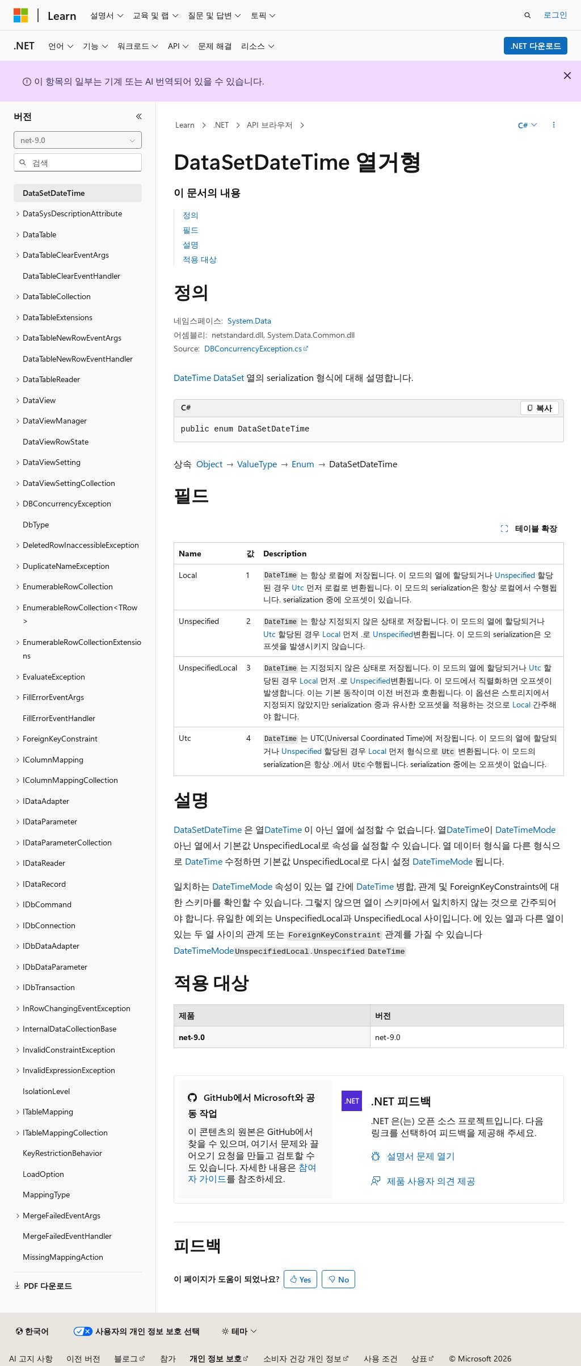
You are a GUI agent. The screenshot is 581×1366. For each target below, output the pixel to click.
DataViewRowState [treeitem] (56, 441)
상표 (419, 1358)
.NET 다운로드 (536, 45)
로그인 (555, 14)
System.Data (249, 320)
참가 (168, 1358)
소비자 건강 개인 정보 (302, 1358)
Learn (185, 124)
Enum (303, 464)
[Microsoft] (21, 15)
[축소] (139, 116)
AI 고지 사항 (31, 1358)
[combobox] (78, 140)
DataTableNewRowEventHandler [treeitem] (78, 358)
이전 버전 (83, 1358)
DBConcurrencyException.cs (253, 348)
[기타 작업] (553, 125)
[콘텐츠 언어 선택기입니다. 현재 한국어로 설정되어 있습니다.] (32, 1331)
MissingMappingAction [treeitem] (63, 1256)
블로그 (126, 1358)
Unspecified (515, 574)
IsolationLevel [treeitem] (46, 1091)
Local (331, 633)
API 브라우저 (270, 124)
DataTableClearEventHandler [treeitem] (71, 275)
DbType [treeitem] (36, 524)
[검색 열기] (527, 15)
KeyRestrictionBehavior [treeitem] (62, 1152)
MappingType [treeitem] (46, 1194)
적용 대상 (200, 259)
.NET (221, 124)
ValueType (257, 464)
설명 (191, 244)
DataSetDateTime (208, 829)
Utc (298, 587)
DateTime (192, 377)
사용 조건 (381, 1358)
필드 (191, 229)
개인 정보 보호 (216, 1358)
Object (209, 464)
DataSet (228, 377)
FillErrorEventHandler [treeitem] (59, 718)
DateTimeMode (525, 829)
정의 (191, 214)
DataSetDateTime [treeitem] (54, 192)
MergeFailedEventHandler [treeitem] (67, 1235)
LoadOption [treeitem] (43, 1173)
